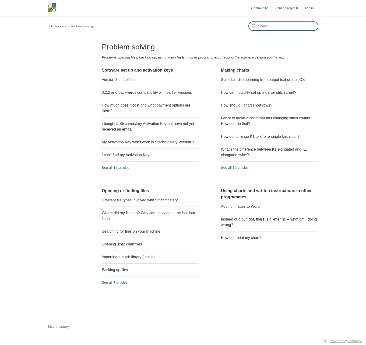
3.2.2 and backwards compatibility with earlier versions (147, 92)
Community (259, 8)
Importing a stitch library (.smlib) (128, 257)
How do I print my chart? (241, 238)
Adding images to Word (240, 206)
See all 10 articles (234, 167)
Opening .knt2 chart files (122, 244)
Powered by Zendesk (346, 341)
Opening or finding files (125, 190)
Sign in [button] (309, 8)
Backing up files (115, 270)
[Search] (283, 26)
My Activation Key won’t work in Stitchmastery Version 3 (148, 142)
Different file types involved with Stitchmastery (140, 200)
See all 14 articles (115, 167)
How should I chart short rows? (246, 105)
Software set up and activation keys (137, 70)
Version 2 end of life (118, 80)
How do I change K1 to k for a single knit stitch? (260, 136)
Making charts (235, 70)
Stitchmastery (57, 26)
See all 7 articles (114, 282)
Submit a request (285, 8)
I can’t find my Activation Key (125, 155)
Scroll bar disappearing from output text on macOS (263, 80)
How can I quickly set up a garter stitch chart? (258, 92)
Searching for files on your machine (131, 231)
